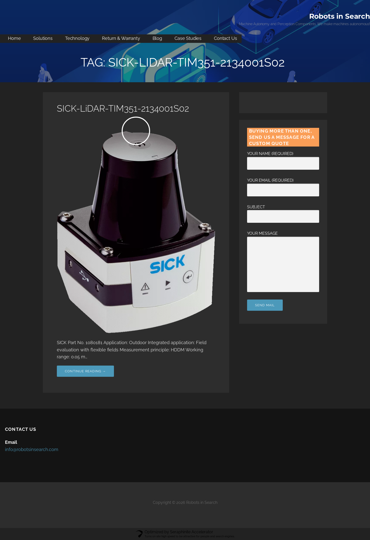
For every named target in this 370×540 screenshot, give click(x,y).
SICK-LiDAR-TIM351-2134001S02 (123, 108)
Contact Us (225, 38)
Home (14, 38)
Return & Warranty (121, 38)
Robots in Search (339, 16)
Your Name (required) (283, 158)
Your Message (283, 236)
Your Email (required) (283, 185)
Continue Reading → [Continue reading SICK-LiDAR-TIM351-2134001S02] (85, 371)
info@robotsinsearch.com (31, 449)
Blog (157, 38)
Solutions (43, 38)
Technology (77, 38)
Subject (283, 212)
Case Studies (188, 38)
